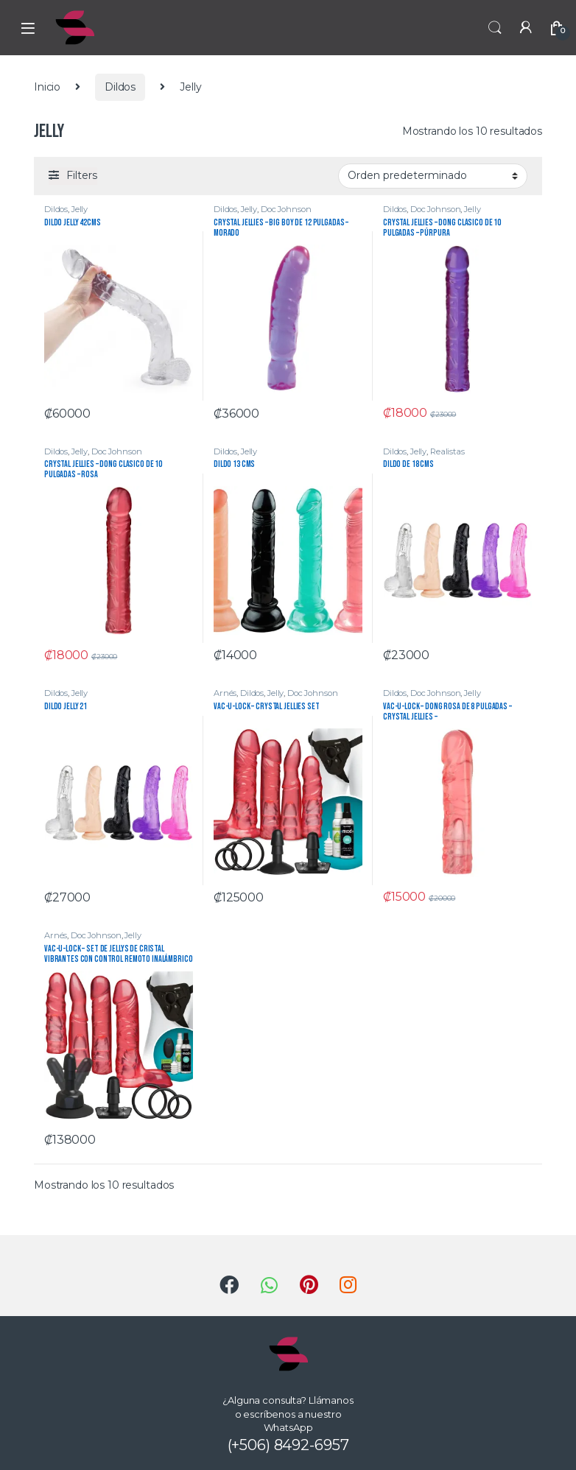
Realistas (447, 451)
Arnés (225, 693)
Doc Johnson (286, 209)
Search (495, 28)
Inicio (47, 87)
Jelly (79, 209)
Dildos (120, 87)
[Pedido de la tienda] (432, 176)
